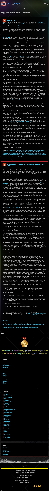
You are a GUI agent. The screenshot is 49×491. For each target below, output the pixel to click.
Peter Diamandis (6, 365)
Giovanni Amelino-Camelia (8, 324)
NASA (27, 154)
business (14, 323)
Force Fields (12, 153)
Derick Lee (6, 418)
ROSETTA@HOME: (17, 480)
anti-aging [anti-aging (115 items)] (11, 350)
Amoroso (30, 323)
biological (4, 385)
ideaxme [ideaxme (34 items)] (35, 352)
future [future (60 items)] (18, 352)
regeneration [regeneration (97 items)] (38, 353)
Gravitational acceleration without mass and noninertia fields (29, 27)
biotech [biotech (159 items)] (29, 350)
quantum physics (7, 152)
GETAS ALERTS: (27, 472)
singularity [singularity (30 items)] (46, 353)
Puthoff (32, 326)
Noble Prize (14, 156)
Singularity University (7, 369)
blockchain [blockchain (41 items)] (41, 350)
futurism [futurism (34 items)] (20, 352)
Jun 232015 (4, 20)
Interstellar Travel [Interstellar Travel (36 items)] (44, 352)
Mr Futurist (5, 450)
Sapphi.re (18, 486)
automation (5, 381)
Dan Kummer (6, 410)
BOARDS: (26, 475)
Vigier (30, 327)
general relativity (25, 150)
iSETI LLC (35, 314)
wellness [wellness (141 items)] (33, 355)
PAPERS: (26, 480)
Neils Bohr (16, 326)
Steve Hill (6, 427)
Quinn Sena (6, 398)
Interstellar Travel (36, 324)
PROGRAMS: (27, 479)
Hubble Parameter (28, 324)
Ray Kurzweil (5, 367)
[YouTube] (39, 486)
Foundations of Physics (17, 153)
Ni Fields (24, 326)
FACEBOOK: (17, 470)
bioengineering (5, 384)
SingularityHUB (6, 454)
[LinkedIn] (36, 486)
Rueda (20, 327)
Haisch (20, 324)
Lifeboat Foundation (8, 486)
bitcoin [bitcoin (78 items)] (38, 350)
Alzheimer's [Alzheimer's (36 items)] (7, 350)
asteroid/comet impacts (7, 377)
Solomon (27, 327)
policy (3, 152)
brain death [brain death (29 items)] (44, 350)
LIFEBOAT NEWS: (27, 470)
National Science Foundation (32, 154)
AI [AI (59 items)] (4, 350)
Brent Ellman (6, 428)
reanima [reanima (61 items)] (29, 353)
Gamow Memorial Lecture (25, 56)
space (25, 323)
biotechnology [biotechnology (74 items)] (34, 350)
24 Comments (36, 327)
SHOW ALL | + (4, 439)
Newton (19, 326)
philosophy (40, 150)
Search (46, 335)
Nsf (16, 156)
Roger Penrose (24, 156)
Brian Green (36, 152)
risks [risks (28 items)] (43, 353)
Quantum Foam (36, 326)
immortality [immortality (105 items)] (39, 352)
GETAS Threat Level (24, 466)
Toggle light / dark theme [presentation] (47, 4)
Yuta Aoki (6, 416)
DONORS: (21, 475)
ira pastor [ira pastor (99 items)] (4, 353)
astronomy (5, 379)
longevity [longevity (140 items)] (19, 353)
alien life (4, 374)
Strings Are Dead (11, 20)
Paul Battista (6, 403)
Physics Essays (20, 25)
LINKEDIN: (17, 472)
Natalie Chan (6, 425)
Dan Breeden (6, 400)
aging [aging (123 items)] (3, 350)
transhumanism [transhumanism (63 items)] (28, 354)
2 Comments (35, 156)
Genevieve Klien (7, 394)
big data (4, 383)
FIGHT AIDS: (18, 477)
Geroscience (5, 447)
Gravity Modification (42, 153)
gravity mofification (15, 324)
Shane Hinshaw (7, 421)
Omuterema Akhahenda (9, 412)
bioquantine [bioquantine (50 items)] (21, 350)
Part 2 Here (5, 167)
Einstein (35, 323)
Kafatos (10, 326)
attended (9, 56)
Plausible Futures (6, 453)
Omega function (28, 326)
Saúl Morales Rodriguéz (9, 395)
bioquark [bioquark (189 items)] (25, 350)
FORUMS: (21, 482)
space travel (14, 152)
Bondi (32, 323)
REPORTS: (26, 477)
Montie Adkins (7, 434)
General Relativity (31, 153)
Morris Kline (13, 326)
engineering (20, 323)
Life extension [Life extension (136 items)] (9, 353)
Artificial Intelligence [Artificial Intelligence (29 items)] (16, 350)
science (11, 152)
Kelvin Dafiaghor (7, 406)
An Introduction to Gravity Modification (36, 313)
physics (43, 150)
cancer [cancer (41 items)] (47, 350)
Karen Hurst (6, 407)
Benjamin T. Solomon (9, 150)
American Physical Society (29, 152)
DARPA (9, 153)
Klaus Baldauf (7, 413)
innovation (31, 150)
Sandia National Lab (30, 156)
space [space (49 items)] (15, 354)
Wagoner (32, 327)
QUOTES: (26, 482)
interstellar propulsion (6, 154)
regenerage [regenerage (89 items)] (33, 353)
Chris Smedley (7, 437)
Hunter (33, 324)
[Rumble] (41, 486)
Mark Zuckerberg (6, 372)
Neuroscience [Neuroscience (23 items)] (24, 353)
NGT (12, 156)
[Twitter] (34, 486)
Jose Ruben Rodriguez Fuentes (10, 409)
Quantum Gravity (40, 326)
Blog (24, 8)
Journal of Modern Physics (20, 101)
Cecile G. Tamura (7, 415)
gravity (29, 150)
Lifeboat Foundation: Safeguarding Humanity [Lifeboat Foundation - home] (22, 4)
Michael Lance (7, 431)
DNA (3, 366)
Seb (5, 430)
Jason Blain (6, 433)
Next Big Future (6, 451)
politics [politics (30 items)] (26, 353)
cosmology (18, 150)
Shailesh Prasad (7, 401)
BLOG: (26, 474)
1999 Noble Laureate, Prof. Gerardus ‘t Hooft (18, 23)
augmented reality (6, 380)
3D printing (5, 363)
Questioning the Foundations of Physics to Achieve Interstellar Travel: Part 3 (25, 165)
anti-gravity (14, 150)
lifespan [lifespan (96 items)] (14, 353)
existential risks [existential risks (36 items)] (12, 352)
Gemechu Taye (7, 404)
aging (4, 373)
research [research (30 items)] (42, 353)
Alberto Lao (6, 419)
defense (21, 150)
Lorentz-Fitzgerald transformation (14, 154)
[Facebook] (32, 486)
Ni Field (22, 326)
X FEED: (18, 474)
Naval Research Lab (40, 154)
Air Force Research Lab (21, 152)
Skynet (4, 371)
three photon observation (24, 185)
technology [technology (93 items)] (22, 355)
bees (3, 382)
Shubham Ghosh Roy (8, 397)
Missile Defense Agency (22, 154)
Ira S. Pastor (6, 436)
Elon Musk (5, 368)
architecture (5, 376)
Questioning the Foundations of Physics (8, 327)
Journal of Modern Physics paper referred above (21, 121)
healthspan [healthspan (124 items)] (29, 352)
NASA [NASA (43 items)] (22, 353)
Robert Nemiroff (17, 327)
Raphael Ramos (7, 422)
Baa (33, 152)
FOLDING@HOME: (17, 479)
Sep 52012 (4, 165)
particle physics (36, 150)
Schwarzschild (24, 327)
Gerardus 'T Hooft (36, 153)
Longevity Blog (5, 448)
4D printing (5, 364)
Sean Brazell (6, 424)
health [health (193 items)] (25, 352)
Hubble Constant (23, 324)
